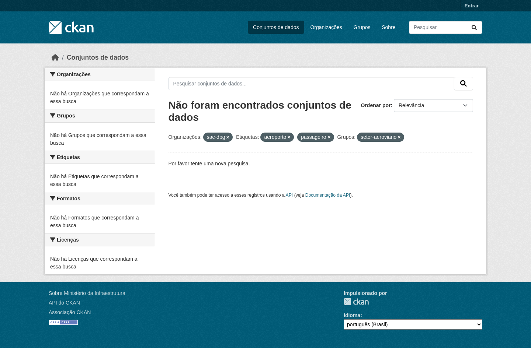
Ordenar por (376, 105)
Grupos (362, 27)
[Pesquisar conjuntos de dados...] (445, 27)
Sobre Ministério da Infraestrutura (87, 293)
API (289, 195)
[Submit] (474, 27)
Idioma (352, 315)
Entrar (472, 5)
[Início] (55, 57)
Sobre (388, 27)
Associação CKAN (70, 312)
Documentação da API (327, 195)
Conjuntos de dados (276, 27)
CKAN (356, 302)
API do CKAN (64, 303)
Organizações (326, 27)
